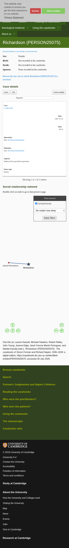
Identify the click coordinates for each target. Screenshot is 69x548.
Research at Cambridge (17, 538)
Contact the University (14, 462)
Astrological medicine (13, 27)
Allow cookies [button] (53, 11)
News (5, 514)
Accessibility (9, 466)
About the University (15, 492)
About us (6, 34)
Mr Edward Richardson (15, 140)
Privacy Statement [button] (14, 17)
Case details (20, 51)
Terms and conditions (13, 475)
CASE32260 (8, 108)
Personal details (8, 51)
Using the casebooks (44, 27)
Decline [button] (35, 11)
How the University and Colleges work (21, 498)
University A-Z (10, 457)
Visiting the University (13, 503)
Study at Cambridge (14, 483)
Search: (34, 97)
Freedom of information (14, 471)
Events (6, 519)
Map (5, 508)
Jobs (5, 524)
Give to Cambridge (12, 529)
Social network (31, 51)
